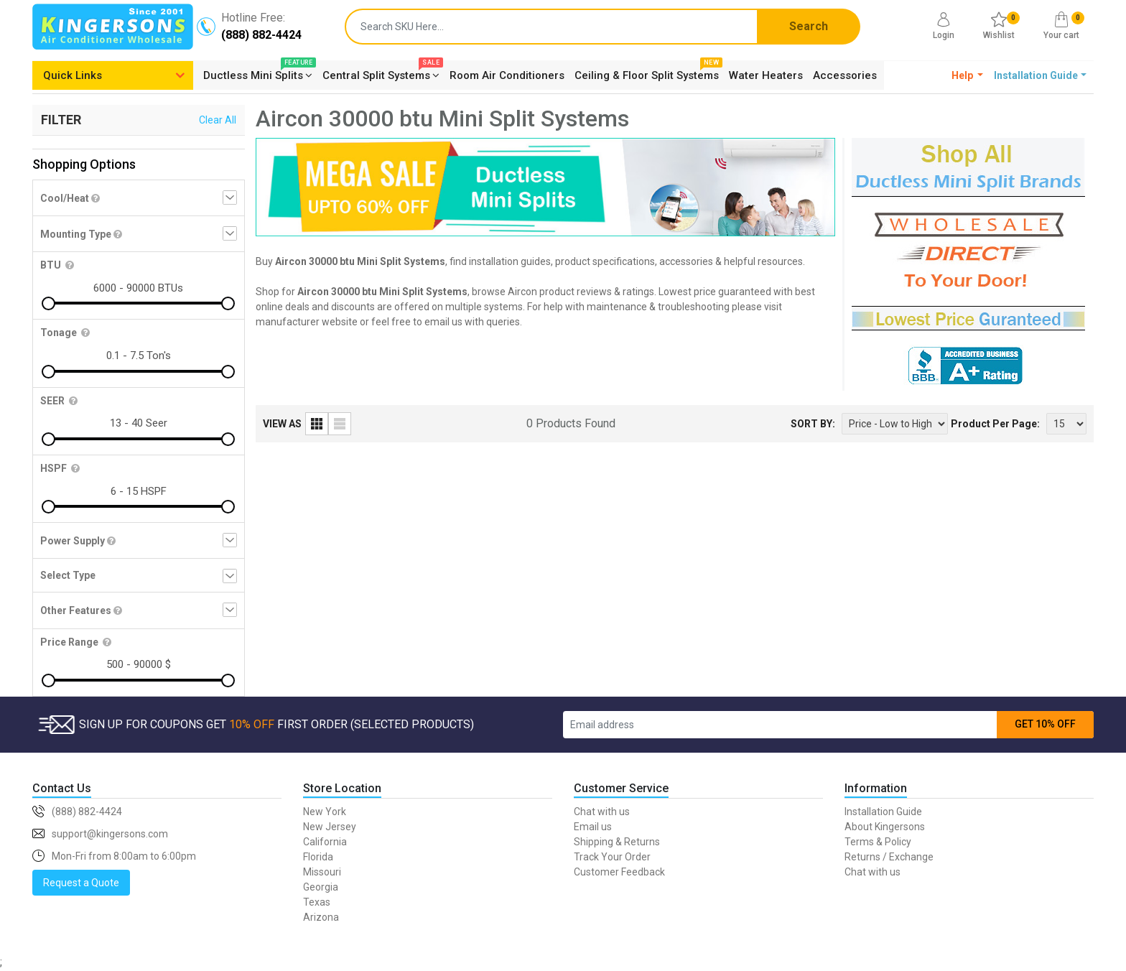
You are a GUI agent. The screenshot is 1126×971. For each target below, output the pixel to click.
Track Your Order (612, 857)
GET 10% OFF (1045, 724)
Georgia (320, 887)
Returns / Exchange (889, 857)
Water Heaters (766, 75)
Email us (593, 826)
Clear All (217, 120)
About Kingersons (884, 826)
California (325, 841)
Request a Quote (81, 882)
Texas (316, 902)
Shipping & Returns (617, 841)
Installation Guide (883, 811)
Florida (318, 857)
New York (324, 811)
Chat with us (602, 811)
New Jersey (329, 826)
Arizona (321, 917)
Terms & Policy (877, 841)
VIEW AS (282, 423)
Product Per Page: (995, 423)
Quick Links (72, 75)
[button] (967, 75)
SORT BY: (813, 423)
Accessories (845, 75)
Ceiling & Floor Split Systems (646, 73)
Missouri (322, 872)
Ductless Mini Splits (257, 73)
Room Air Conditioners (507, 75)
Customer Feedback (619, 872)
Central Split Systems (380, 73)
